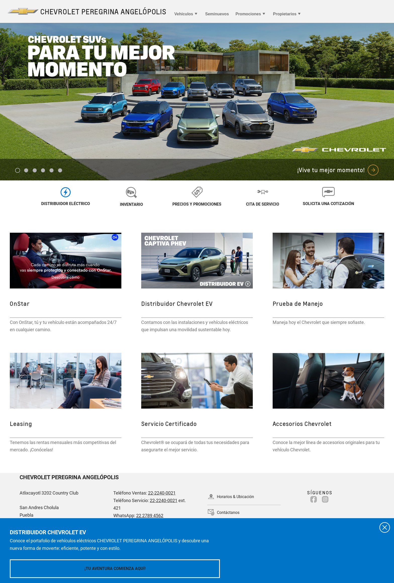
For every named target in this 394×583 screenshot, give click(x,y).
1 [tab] (17, 170)
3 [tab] (34, 170)
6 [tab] (60, 170)
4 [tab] (43, 170)
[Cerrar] (384, 527)
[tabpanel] (197, 101)
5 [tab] (51, 170)
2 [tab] (26, 170)
